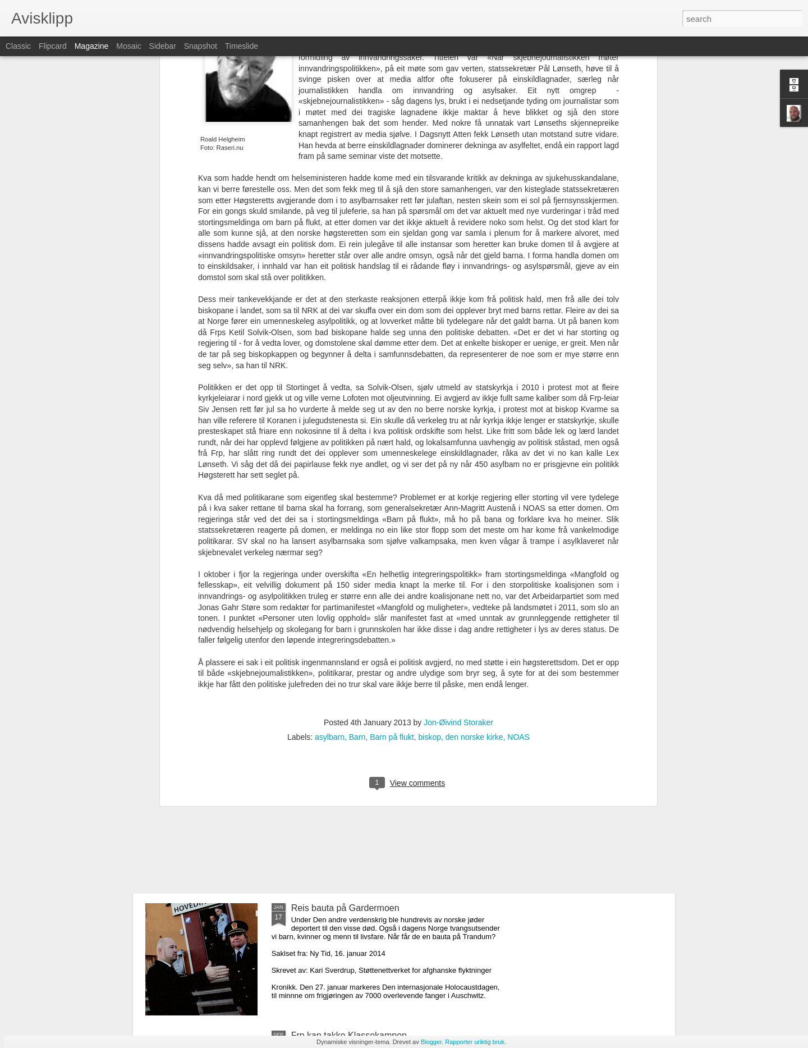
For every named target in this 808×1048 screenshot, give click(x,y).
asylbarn (330, 565)
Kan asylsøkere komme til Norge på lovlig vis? (256, 760)
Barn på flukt (392, 565)
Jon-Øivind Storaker (458, 551)
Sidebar (162, 46)
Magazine (92, 46)
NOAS (518, 565)
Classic (18, 46)
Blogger (431, 1041)
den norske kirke (474, 565)
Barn (357, 565)
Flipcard (53, 46)
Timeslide (241, 46)
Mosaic (128, 46)
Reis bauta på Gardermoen (345, 908)
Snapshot (200, 46)
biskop (430, 565)
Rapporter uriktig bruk (474, 1041)
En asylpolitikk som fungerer (221, 847)
